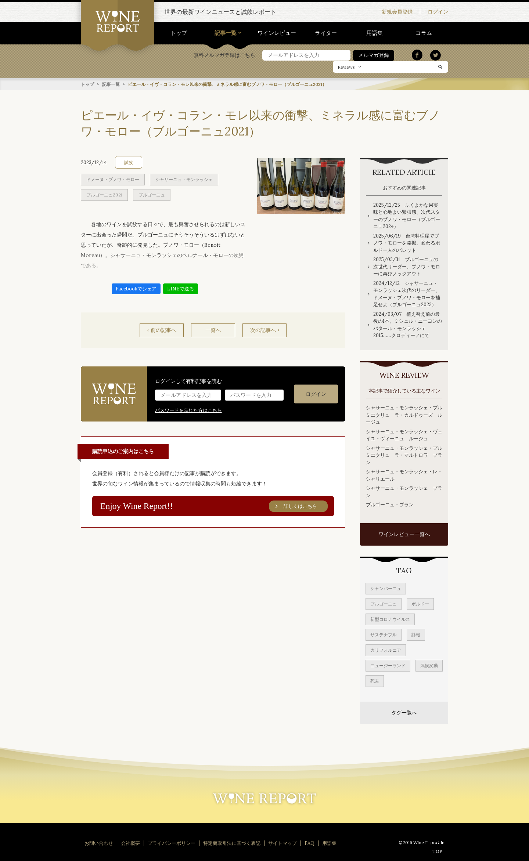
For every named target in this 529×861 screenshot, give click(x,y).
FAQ (309, 843)
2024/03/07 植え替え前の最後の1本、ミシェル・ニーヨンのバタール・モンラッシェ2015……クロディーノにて (407, 325)
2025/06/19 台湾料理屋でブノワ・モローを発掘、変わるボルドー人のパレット (406, 242)
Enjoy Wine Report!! (214, 506)
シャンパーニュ (385, 588)
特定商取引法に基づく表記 (231, 843)
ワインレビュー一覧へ (404, 534)
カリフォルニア (385, 649)
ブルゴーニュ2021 (104, 194)
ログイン (438, 11)
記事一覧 (226, 32)
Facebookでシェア (136, 288)
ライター (326, 32)
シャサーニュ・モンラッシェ (184, 179)
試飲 (128, 162)
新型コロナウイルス (390, 619)
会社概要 (130, 843)
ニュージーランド (388, 665)
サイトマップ (282, 843)
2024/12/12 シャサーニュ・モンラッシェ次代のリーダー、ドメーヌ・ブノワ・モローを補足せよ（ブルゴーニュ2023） (406, 294)
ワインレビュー (277, 32)
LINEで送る (180, 288)
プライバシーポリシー (171, 843)
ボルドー (420, 603)
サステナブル (383, 634)
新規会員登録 (397, 11)
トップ (178, 32)
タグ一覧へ (404, 712)
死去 (374, 680)
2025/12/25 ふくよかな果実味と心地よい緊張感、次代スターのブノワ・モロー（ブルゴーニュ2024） (406, 215)
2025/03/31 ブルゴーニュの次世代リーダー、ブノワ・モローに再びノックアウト (406, 266)
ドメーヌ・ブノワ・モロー (112, 179)
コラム (423, 32)
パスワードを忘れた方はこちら (188, 410)
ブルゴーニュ (151, 194)
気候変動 (429, 665)
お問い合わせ (98, 843)
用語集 (374, 32)
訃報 (415, 634)
